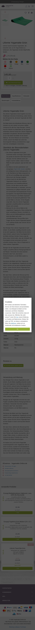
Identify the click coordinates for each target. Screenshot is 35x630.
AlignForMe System (19, 169)
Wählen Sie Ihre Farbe (10, 59)
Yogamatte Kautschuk (7, 582)
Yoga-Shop (27, 579)
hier (17, 317)
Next (5, 38)
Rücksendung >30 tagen (17, 1)
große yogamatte (18, 579)
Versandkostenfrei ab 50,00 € (10, 470)
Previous (5, 12)
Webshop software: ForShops (17, 627)
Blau (22, 64)
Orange (16, 64)
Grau (11, 64)
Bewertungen (5, 100)
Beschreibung (6, 96)
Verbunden (26, 96)
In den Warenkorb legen (13, 82)
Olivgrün (11, 68)
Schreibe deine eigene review (13, 365)
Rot (5, 68)
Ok (17, 329)
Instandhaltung (16, 100)
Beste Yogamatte (6, 579)
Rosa (5, 64)
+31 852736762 (7, 475)
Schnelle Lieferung (8, 468)
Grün (27, 64)
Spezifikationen (16, 96)
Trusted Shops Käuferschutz (10, 473)
